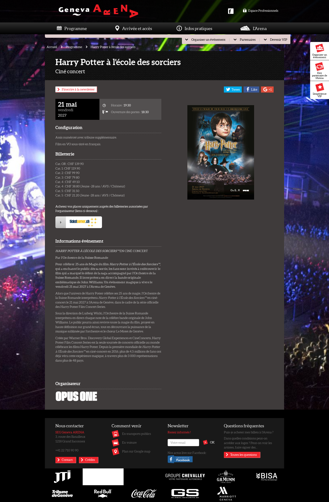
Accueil (52, 47)
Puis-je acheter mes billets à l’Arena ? (248, 432)
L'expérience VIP (319, 90)
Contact (67, 459)
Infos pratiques (198, 28)
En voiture (129, 442)
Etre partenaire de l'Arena (319, 71)
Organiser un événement (319, 51)
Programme (75, 28)
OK (212, 442)
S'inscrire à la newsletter (78, 89)
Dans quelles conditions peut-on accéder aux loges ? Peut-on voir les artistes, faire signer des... (248, 442)
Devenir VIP (278, 39)
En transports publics (136, 433)
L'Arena (260, 28)
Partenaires (248, 39)
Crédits (90, 459)
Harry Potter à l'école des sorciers (113, 47)
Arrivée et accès (137, 28)
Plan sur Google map (136, 451)
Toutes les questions (243, 454)
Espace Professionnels (260, 10)
